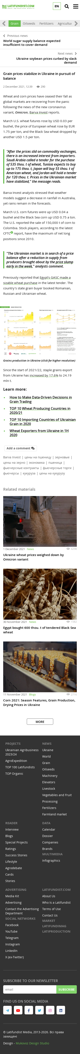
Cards (9, 874)
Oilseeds (29, 23)
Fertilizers (46, 23)
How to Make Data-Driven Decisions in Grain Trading (41, 399)
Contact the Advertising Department (22, 911)
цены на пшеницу (38, 457)
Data (46, 823)
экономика (37, 462)
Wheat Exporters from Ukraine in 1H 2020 (39, 432)
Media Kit (12, 896)
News (30, 549)
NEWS (46, 743)
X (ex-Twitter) (14, 957)
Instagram (12, 944)
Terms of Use (51, 909)
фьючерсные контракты (21, 468)
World (46, 756)
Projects (12, 743)
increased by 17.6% (44, 375)
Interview (12, 829)
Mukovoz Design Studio (32, 1043)
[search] (67, 6)
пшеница (55, 462)
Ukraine (47, 750)
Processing (50, 801)
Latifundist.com (56, 889)
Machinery (49, 776)
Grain (15, 23)
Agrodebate (13, 868)
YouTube (11, 931)
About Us (48, 896)
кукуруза (29, 473)
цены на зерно (14, 462)
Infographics (51, 860)
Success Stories (16, 855)
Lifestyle (11, 862)
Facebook (12, 925)
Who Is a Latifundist (56, 902)
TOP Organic (14, 773)
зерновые (62, 457)
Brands (47, 849)
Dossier (47, 836)
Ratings (10, 849)
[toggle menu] (75, 6)
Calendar (48, 829)
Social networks (20, 918)
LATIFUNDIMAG (54, 926)
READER (11, 823)
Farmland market (54, 814)
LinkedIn (11, 951)
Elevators (48, 782)
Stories (10, 881)
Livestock (48, 788)
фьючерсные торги (57, 468)
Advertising (15, 889)
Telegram (12, 938)
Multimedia (52, 854)
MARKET (48, 920)
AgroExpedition (16, 761)
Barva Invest (38, 112)
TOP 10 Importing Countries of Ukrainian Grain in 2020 (43, 421)
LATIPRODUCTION (56, 931)
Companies (50, 842)
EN (57, 6)
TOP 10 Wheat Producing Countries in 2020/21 (40, 410)
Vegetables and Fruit (57, 795)
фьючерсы (11, 473)
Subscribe (66, 989)
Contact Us (50, 915)
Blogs (32, 694)
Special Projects (16, 842)
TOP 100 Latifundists (20, 767)
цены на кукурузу (52, 473)
